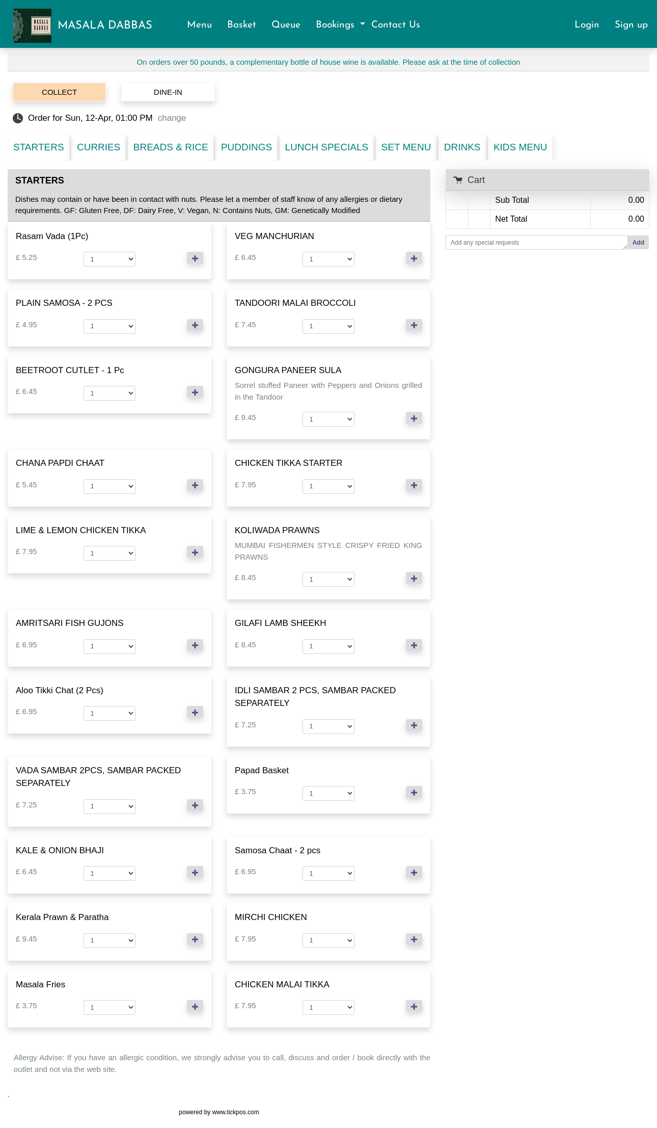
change (172, 118)
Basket (246, 25)
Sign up (631, 25)
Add (638, 242)
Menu (204, 25)
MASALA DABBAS (105, 26)
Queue (290, 25)
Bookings (337, 25)
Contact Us (395, 25)
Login (591, 25)
